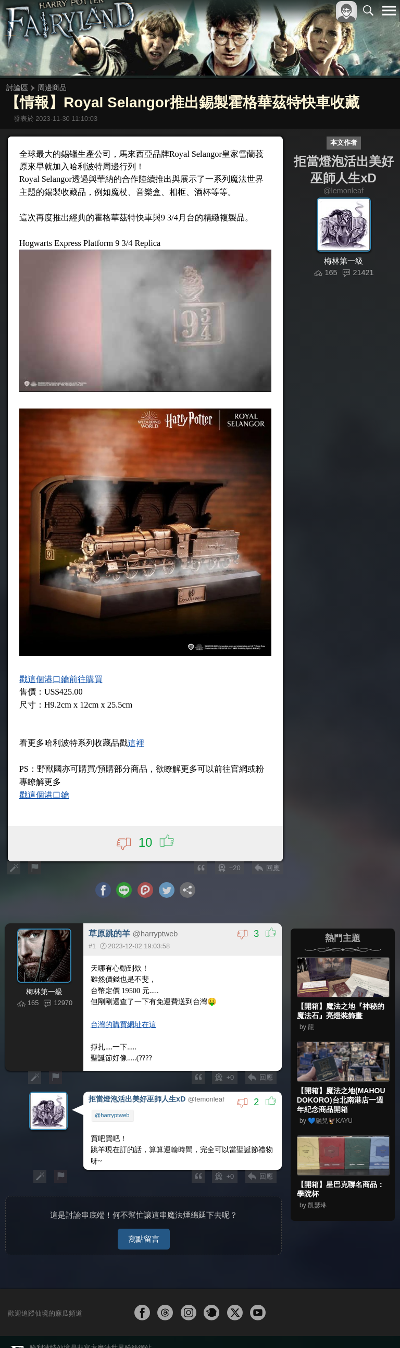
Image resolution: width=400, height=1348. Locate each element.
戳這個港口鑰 (46, 786)
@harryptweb (112, 1106)
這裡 (137, 736)
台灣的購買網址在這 (124, 1016)
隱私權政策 (335, 1342)
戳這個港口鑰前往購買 (62, 672)
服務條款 (297, 1342)
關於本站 (264, 1342)
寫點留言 (143, 1225)
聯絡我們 (372, 1342)
